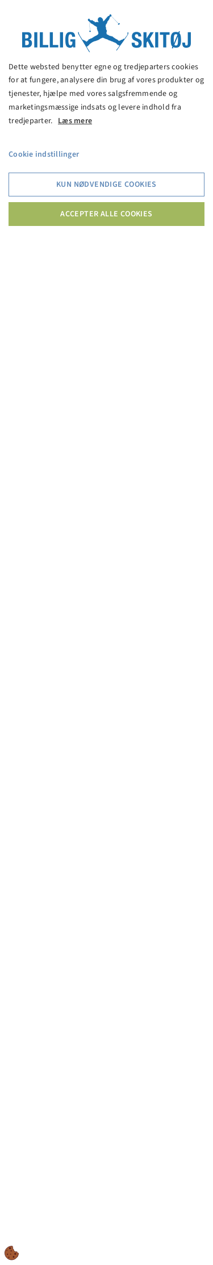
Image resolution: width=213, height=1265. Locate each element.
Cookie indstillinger (44, 154)
